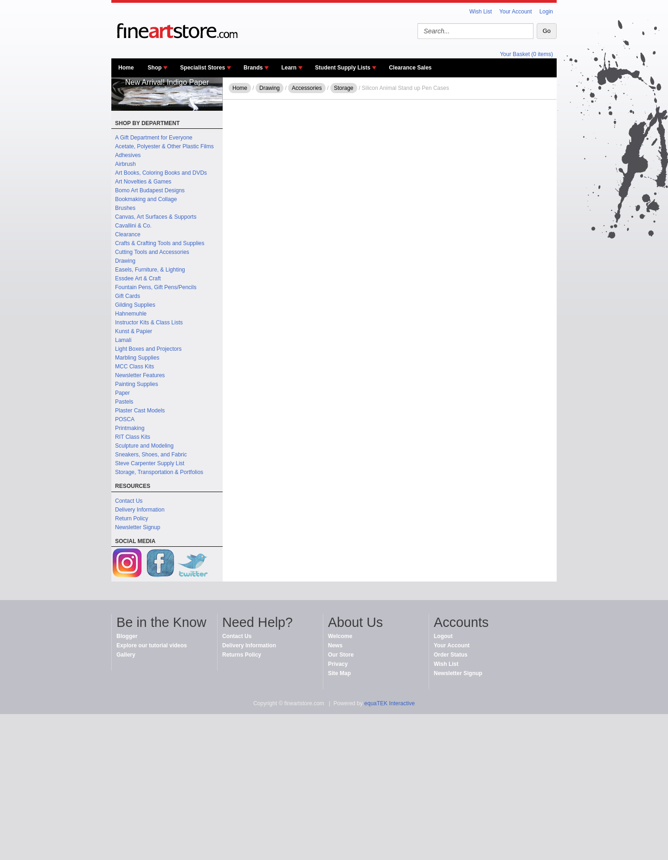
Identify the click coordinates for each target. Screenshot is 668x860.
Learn (288, 67)
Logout (443, 636)
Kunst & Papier (133, 331)
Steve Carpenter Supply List (149, 463)
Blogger (126, 636)
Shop (154, 67)
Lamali (123, 340)
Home (126, 67)
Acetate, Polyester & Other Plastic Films (164, 146)
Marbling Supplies (137, 357)
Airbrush (125, 164)
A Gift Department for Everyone (154, 137)
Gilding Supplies (135, 305)
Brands (253, 67)
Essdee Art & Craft (138, 278)
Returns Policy (241, 654)
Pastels (124, 401)
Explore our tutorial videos (151, 645)
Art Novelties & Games (143, 181)
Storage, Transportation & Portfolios (159, 472)
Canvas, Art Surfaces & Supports (155, 217)
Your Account (515, 11)
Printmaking (129, 428)
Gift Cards (127, 296)
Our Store (340, 654)
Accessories (307, 88)
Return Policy (131, 518)
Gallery (125, 654)
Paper (122, 393)
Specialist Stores (202, 67)
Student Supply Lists (342, 67)
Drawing (125, 261)
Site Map (339, 673)
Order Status (451, 654)
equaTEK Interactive (389, 703)
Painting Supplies (136, 384)
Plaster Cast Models (140, 410)
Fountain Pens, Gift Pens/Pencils (155, 287)
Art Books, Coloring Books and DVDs (161, 173)
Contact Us (128, 501)
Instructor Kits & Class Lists (149, 322)
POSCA (125, 419)
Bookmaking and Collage (146, 199)
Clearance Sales (410, 67)
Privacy (338, 664)
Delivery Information (140, 509)
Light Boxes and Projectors (148, 349)
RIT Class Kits (132, 437)
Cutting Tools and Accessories (152, 252)
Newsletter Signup (137, 527)
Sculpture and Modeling (144, 446)
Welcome (340, 636)
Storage (343, 88)
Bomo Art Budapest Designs (150, 190)
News (335, 645)
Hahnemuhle (131, 313)
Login (546, 11)
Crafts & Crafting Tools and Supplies (160, 243)
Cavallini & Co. (133, 225)
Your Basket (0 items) (526, 54)
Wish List (480, 11)
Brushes (125, 208)
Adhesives (128, 155)
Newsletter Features (140, 375)
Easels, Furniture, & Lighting (150, 269)
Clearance (128, 234)
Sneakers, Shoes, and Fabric (151, 454)
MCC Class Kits (134, 366)
